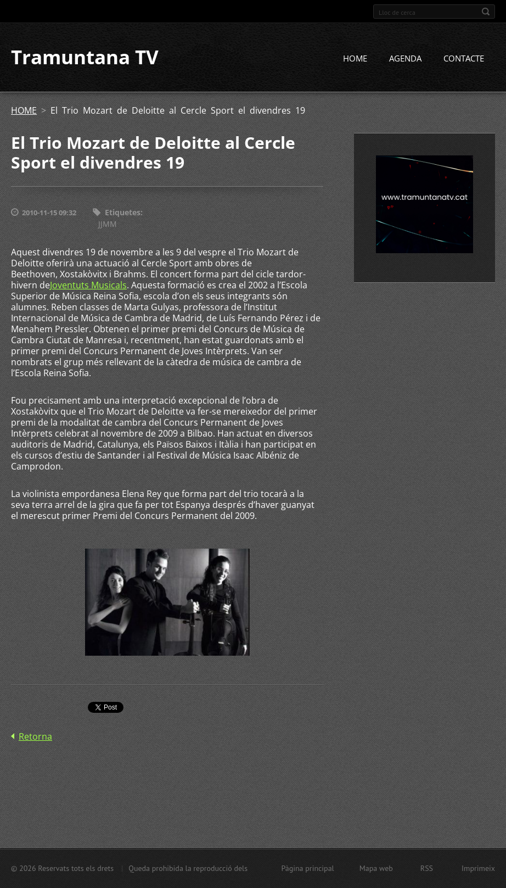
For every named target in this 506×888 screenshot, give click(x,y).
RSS (426, 868)
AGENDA (405, 58)
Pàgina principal (307, 868)
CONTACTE (463, 58)
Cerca (486, 11)
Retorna (35, 737)
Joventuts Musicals (88, 285)
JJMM (107, 224)
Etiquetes (122, 213)
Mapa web (376, 868)
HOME (355, 58)
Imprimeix (478, 868)
